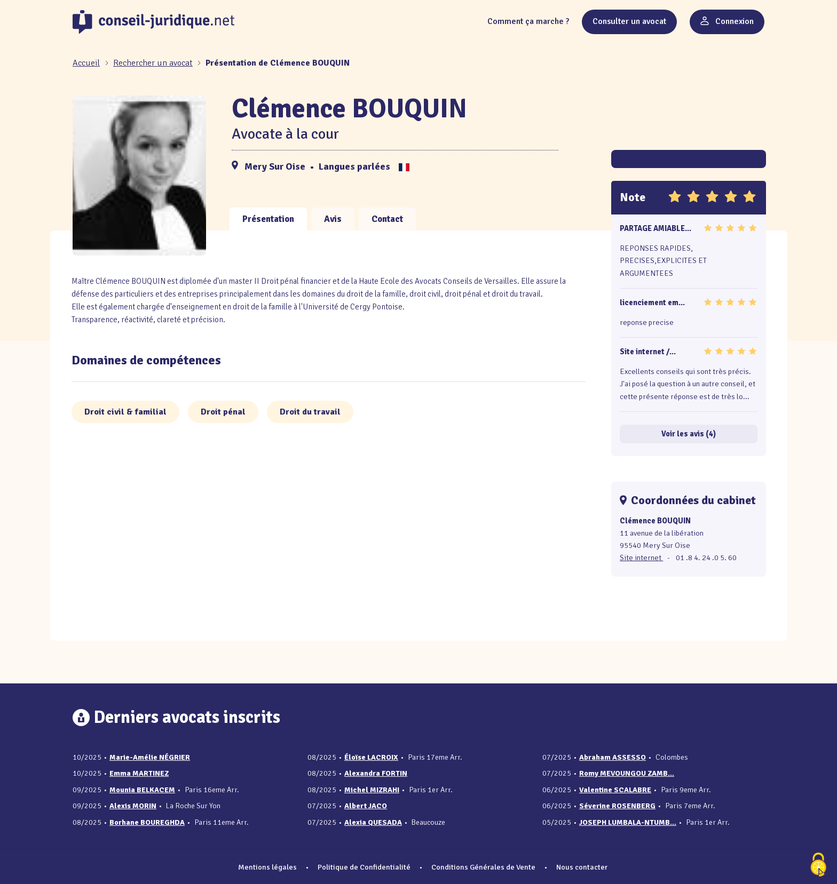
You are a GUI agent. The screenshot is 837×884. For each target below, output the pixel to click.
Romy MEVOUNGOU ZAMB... (626, 773)
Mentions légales (267, 867)
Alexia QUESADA (373, 822)
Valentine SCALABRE (615, 789)
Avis (333, 219)
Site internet (641, 557)
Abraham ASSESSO (612, 757)
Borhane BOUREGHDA (147, 822)
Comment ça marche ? (528, 21)
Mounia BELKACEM (142, 789)
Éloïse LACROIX (371, 757)
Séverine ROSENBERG (617, 805)
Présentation (268, 219)
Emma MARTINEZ (139, 773)
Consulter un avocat (629, 21)
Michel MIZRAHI (371, 789)
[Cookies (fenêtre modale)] (818, 865)
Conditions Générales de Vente (483, 867)
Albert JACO (365, 805)
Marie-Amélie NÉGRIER (149, 757)
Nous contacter (581, 867)
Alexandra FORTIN (375, 773)
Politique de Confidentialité (364, 867)
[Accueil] (87, 63)
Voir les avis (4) (688, 434)
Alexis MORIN (132, 805)
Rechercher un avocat (153, 63)
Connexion (727, 21)
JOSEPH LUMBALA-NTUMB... (627, 822)
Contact (387, 219)
